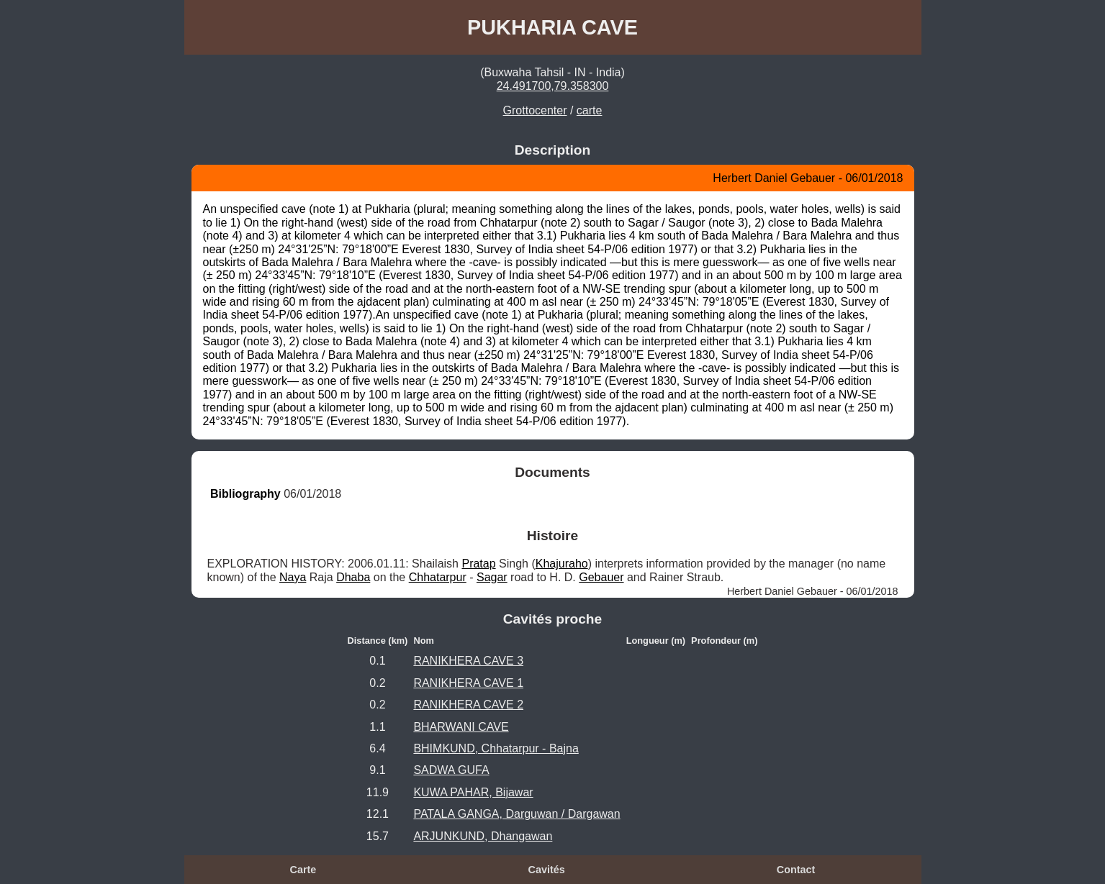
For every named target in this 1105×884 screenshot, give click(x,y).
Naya (292, 577)
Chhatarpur (437, 577)
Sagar (492, 577)
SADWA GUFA (451, 770)
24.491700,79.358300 (553, 86)
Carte (303, 869)
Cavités (546, 869)
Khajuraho (562, 563)
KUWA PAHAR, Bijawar (473, 792)
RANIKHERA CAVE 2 (468, 704)
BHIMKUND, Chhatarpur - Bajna (495, 748)
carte (590, 110)
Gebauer (601, 577)
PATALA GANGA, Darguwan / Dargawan (516, 814)
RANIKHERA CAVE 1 (468, 683)
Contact (796, 869)
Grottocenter (535, 110)
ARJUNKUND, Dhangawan (482, 836)
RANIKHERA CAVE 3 (468, 661)
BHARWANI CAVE (460, 727)
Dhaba (353, 577)
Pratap (478, 563)
